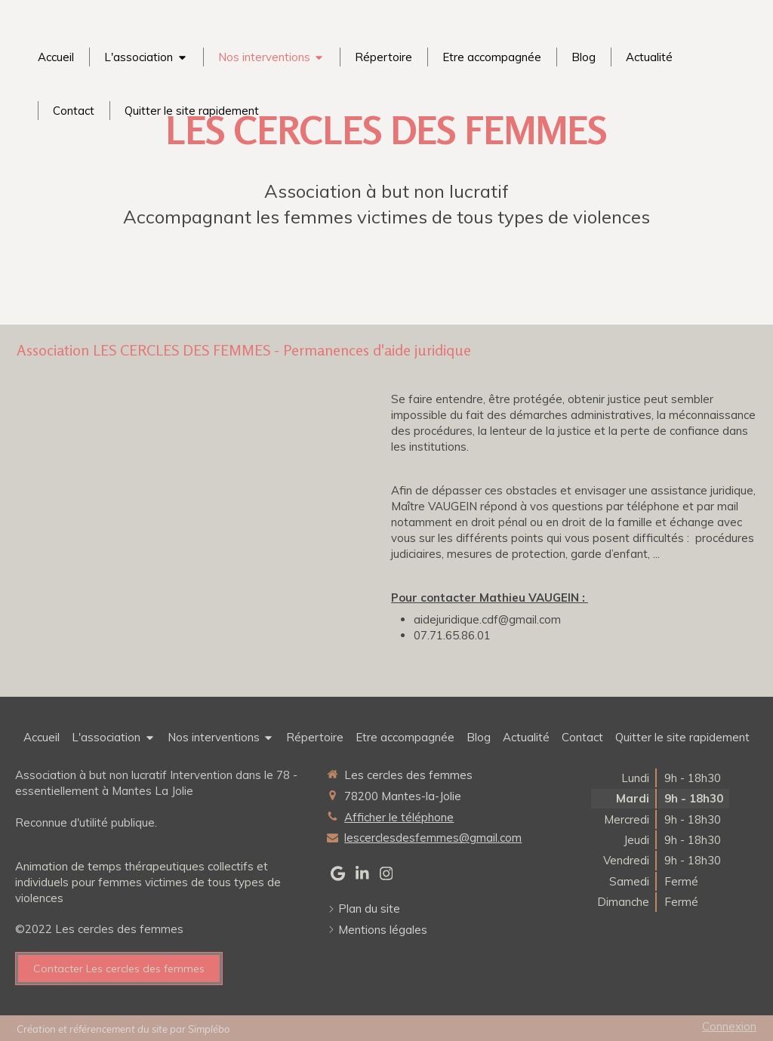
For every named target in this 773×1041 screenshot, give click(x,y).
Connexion (729, 1026)
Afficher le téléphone (399, 817)
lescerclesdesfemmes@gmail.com (433, 837)
